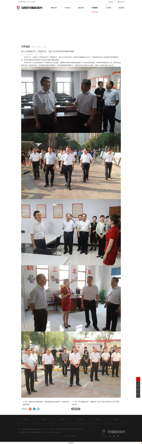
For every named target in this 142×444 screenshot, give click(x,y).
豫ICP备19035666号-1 (71, 436)
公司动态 (44, 47)
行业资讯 (95, 7)
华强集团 (110, 2)
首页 (33, 47)
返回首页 (121, 2)
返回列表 (76, 409)
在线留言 (98, 419)
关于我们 (67, 7)
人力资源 (108, 7)
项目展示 (81, 7)
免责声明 (71, 443)
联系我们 (122, 7)
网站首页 (54, 7)
